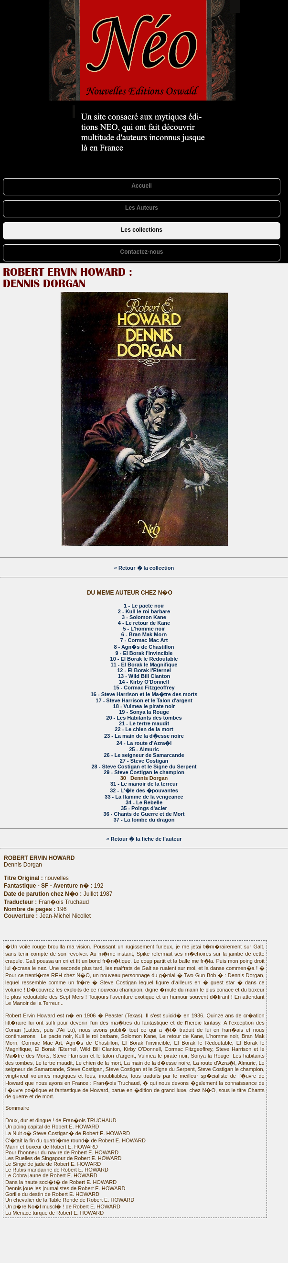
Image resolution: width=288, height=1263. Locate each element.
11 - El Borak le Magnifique (144, 664)
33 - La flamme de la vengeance (144, 797)
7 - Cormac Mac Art (144, 640)
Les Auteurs (141, 207)
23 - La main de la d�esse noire (144, 736)
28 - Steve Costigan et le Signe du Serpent (143, 766)
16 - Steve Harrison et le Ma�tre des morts (144, 694)
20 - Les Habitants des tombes (143, 718)
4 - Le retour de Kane (144, 623)
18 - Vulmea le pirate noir (144, 706)
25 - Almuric (144, 749)
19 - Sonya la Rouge (144, 712)
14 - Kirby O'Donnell (144, 682)
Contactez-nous (141, 251)
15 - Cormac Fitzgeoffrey (143, 687)
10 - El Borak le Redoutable (144, 659)
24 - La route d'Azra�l (144, 743)
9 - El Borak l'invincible (144, 653)
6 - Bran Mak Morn (144, 634)
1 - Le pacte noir (144, 606)
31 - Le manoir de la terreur (144, 784)
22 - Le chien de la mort (144, 729)
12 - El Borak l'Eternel (144, 670)
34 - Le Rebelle (144, 802)
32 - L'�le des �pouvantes (144, 790)
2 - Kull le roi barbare (144, 611)
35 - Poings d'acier (144, 808)
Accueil (141, 185)
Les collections (141, 229)
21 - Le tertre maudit (144, 723)
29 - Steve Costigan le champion (144, 772)
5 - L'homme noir (144, 629)
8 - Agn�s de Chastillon (144, 647)
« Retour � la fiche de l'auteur (144, 839)
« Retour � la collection (144, 568)
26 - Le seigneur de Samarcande (144, 755)
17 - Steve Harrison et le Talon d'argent (144, 700)
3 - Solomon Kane (144, 617)
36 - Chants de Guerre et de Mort (144, 814)
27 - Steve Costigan (144, 761)
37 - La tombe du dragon (144, 820)
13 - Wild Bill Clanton (144, 676)
